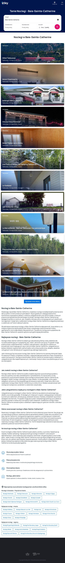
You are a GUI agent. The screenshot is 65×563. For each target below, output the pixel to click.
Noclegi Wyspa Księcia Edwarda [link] (11, 525)
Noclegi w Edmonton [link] (37, 493)
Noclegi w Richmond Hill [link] (32, 502)
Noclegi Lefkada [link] (7, 529)
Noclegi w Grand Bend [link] (21, 497)
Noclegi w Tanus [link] (7, 517)
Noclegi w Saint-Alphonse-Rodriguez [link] (12, 502)
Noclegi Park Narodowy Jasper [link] (31, 525)
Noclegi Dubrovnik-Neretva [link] (10, 533)
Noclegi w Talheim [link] (20, 513)
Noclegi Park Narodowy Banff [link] (49, 525)
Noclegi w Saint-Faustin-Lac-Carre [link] (50, 502)
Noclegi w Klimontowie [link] (50, 509)
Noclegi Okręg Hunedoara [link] (38, 529)
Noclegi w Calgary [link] (50, 493)
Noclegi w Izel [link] (37, 509)
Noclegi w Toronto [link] (7, 497)
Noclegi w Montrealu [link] (8, 493)
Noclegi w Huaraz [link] (7, 513)
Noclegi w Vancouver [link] (22, 493)
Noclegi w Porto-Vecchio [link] (49, 513)
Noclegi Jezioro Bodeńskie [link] (21, 529)
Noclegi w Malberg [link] (7, 509)
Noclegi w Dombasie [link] (34, 513)
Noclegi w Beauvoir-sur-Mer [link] (23, 509)
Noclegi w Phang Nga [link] (20, 517)
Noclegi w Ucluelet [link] (35, 497)
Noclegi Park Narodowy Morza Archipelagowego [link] (33, 533)
